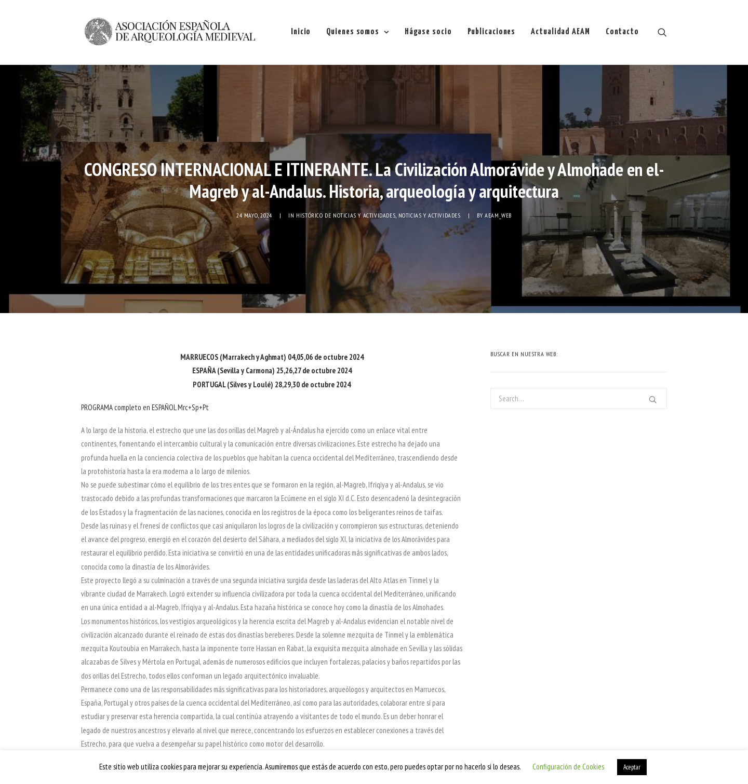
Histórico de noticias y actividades (345, 197)
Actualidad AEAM (560, 32)
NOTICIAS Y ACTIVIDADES (429, 197)
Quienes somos (357, 32)
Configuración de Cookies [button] (568, 767)
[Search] (662, 32)
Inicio (301, 32)
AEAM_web (498, 197)
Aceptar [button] (631, 767)
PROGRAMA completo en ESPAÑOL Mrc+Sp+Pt (145, 372)
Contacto (622, 32)
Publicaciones (492, 32)
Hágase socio (428, 32)
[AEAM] (169, 32)
